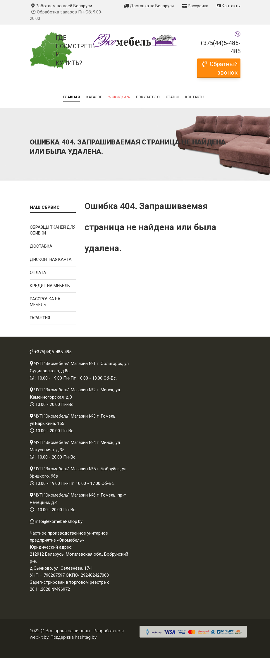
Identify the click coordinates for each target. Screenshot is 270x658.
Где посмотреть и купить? (66, 50)
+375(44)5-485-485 (220, 47)
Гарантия (40, 318)
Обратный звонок (220, 68)
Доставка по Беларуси (149, 6)
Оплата (38, 272)
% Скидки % (119, 97)
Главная (71, 97)
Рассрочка (195, 6)
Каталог (94, 97)
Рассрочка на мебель (45, 302)
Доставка (41, 246)
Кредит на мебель (50, 285)
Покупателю (147, 97)
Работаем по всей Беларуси (61, 5)
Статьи (172, 97)
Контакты (228, 6)
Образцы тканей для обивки (52, 230)
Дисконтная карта (51, 259)
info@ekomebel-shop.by (58, 521)
